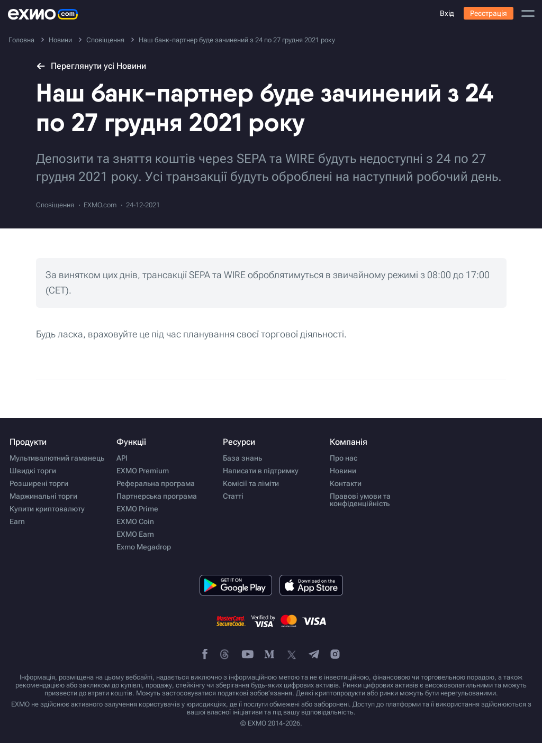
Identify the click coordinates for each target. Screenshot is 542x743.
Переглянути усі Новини (91, 66)
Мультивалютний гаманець (57, 458)
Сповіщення (55, 205)
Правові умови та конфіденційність (360, 499)
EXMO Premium (142, 470)
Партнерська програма (156, 496)
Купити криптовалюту (47, 508)
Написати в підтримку (261, 470)
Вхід (447, 13)
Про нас (343, 458)
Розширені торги (39, 483)
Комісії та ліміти (251, 483)
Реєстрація (488, 13)
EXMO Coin (135, 521)
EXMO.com (100, 205)
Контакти (346, 483)
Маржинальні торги (43, 496)
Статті (233, 496)
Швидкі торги (33, 470)
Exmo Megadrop (143, 547)
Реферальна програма (155, 483)
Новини (343, 470)
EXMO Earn (135, 534)
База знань (242, 458)
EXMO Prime (137, 508)
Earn (17, 521)
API (122, 458)
